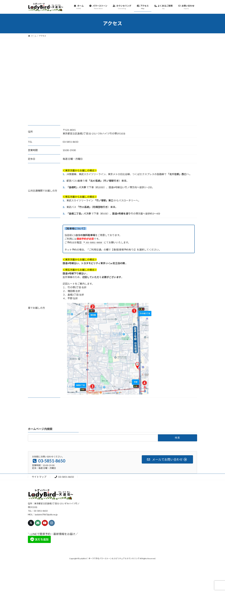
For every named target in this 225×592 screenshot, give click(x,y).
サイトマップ (39, 476)
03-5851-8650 (64, 476)
